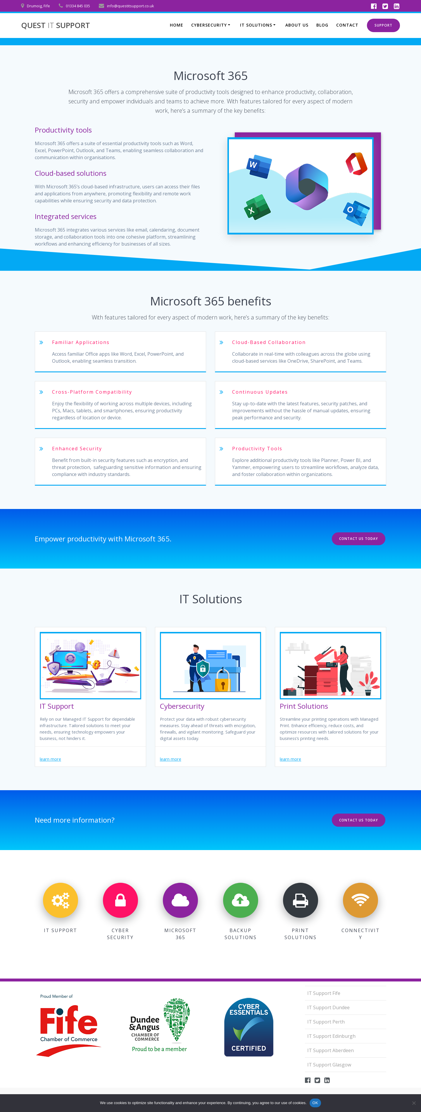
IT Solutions (256, 25)
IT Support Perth (326, 1021)
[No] (414, 1103)
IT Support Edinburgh (331, 1036)
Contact (347, 25)
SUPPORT (383, 25)
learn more (52, 762)
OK (315, 1103)
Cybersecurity (209, 25)
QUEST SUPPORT (55, 25)
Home (176, 25)
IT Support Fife (323, 993)
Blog (322, 25)
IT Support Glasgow (329, 1064)
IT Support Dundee (328, 1007)
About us (296, 25)
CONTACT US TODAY (358, 538)
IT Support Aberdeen (330, 1050)
